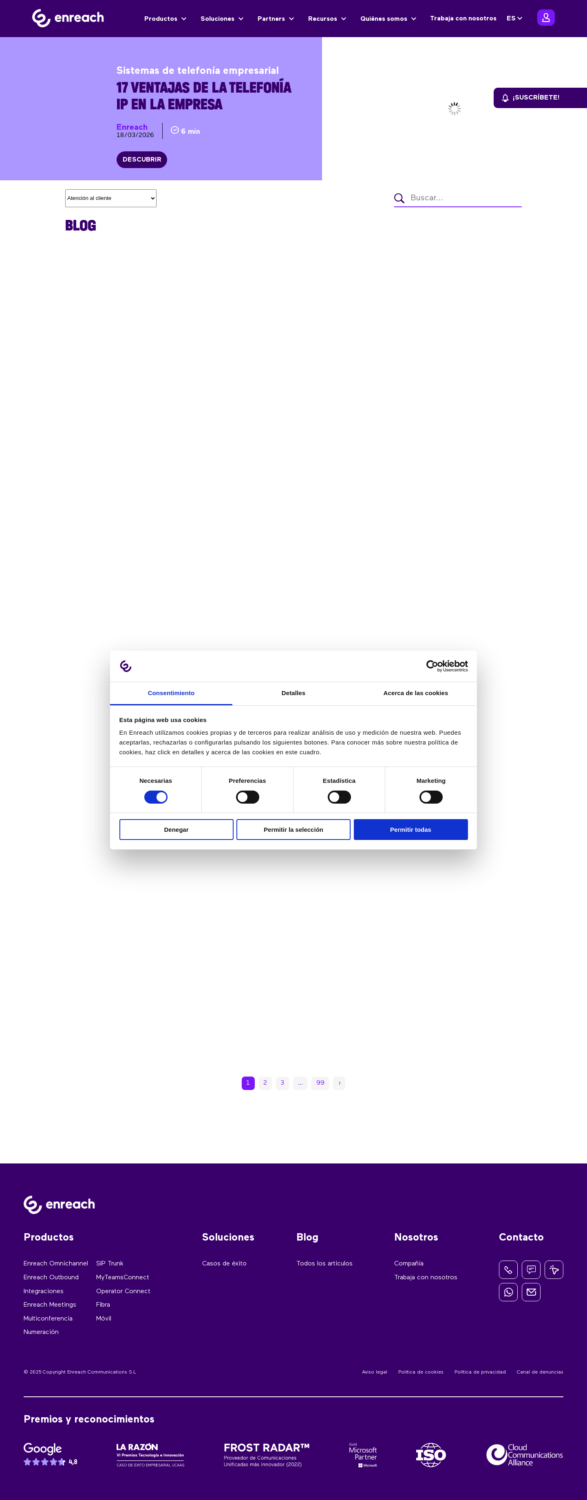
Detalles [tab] (293, 692)
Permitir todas (410, 829)
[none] (516, 18)
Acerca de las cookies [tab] (416, 692)
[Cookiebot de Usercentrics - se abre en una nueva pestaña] (432, 666)
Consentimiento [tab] (171, 692)
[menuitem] (516, 18)
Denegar (176, 829)
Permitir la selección (293, 829)
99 (320, 1083)
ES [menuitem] (511, 19)
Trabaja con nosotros (463, 19)
